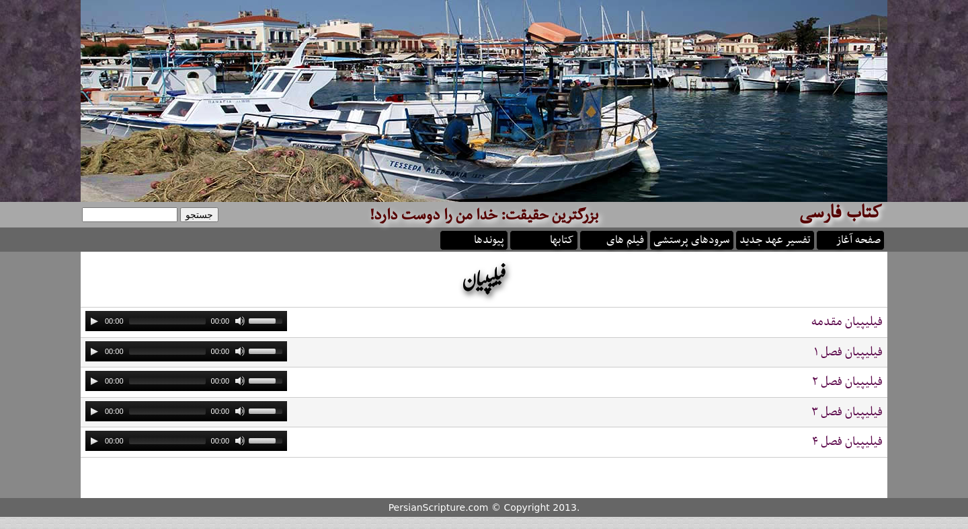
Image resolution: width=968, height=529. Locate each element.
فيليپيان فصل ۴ (847, 441)
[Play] (94, 321)
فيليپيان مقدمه (847, 322)
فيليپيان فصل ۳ (847, 412)
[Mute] (240, 321)
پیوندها (489, 239)
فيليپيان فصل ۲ (847, 382)
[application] (186, 321)
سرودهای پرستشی (691, 239)
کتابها (562, 239)
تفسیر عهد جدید (775, 239)
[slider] (167, 321)
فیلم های (625, 239)
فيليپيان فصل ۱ (848, 352)
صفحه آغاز (858, 239)
